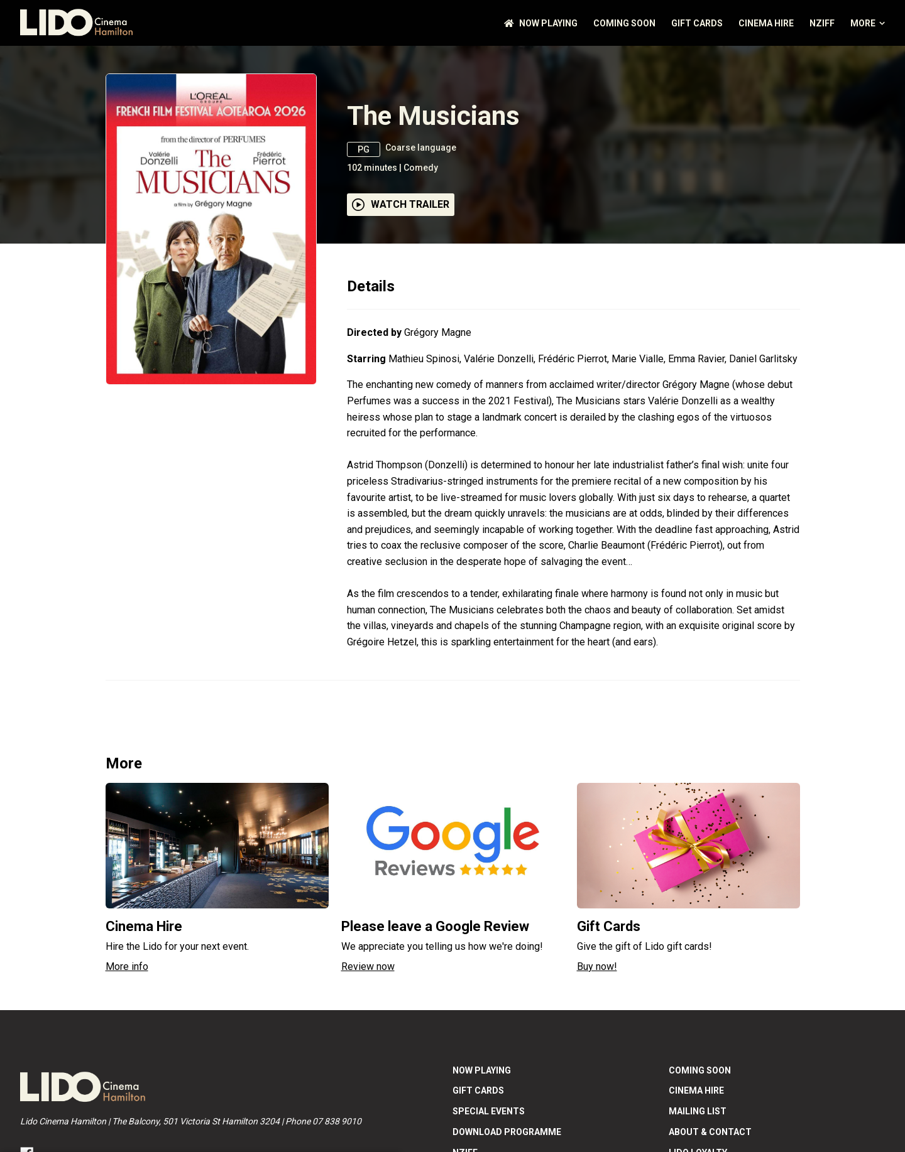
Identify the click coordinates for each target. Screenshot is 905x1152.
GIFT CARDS (697, 23)
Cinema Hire (766, 23)
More (867, 23)
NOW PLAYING (541, 23)
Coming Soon (624, 23)
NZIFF (822, 23)
